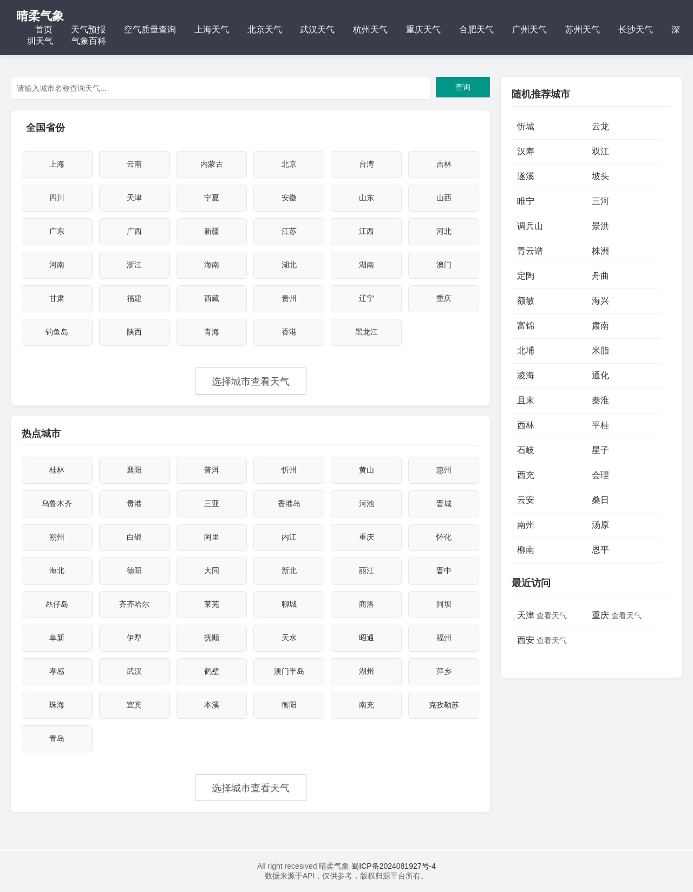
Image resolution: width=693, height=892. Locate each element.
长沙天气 (635, 29)
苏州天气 (582, 29)
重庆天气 (423, 29)
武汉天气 (317, 29)
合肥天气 (476, 29)
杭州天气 (370, 29)
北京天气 (264, 29)
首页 (44, 29)
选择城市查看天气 (251, 381)
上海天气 (211, 29)
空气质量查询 (150, 29)
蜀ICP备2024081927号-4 (392, 866)
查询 (462, 87)
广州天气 (529, 29)
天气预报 (88, 29)
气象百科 (88, 40)
